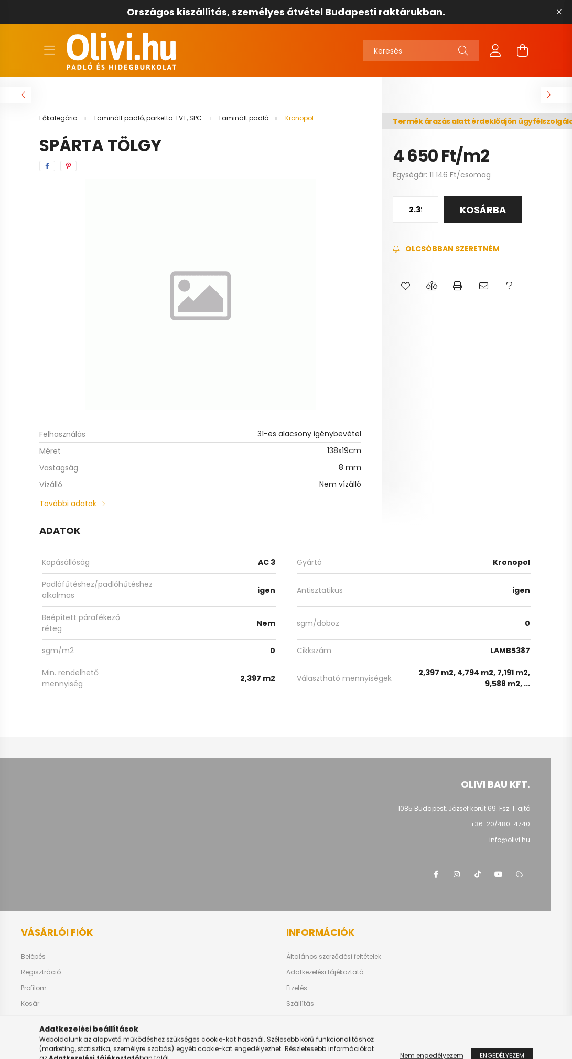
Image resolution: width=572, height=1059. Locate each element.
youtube (498, 874)
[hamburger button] (49, 50)
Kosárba (483, 209)
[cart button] (522, 50)
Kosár (30, 1004)
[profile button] (495, 50)
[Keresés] (421, 50)
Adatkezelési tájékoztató (324, 972)
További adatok (67, 503)
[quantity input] (415, 209)
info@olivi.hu (509, 839)
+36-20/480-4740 (500, 824)
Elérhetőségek (308, 1019)
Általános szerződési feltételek (333, 956)
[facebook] (47, 166)
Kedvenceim (41, 1019)
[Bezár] (559, 12)
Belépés (33, 956)
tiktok (477, 874)
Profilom (34, 988)
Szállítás (300, 1004)
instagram (456, 874)
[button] (405, 286)
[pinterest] (68, 166)
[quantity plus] (430, 209)
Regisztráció (41, 972)
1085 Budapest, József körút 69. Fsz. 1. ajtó (464, 808)
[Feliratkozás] (446, 249)
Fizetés (296, 988)
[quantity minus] (401, 209)
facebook (435, 874)
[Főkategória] (59, 117)
